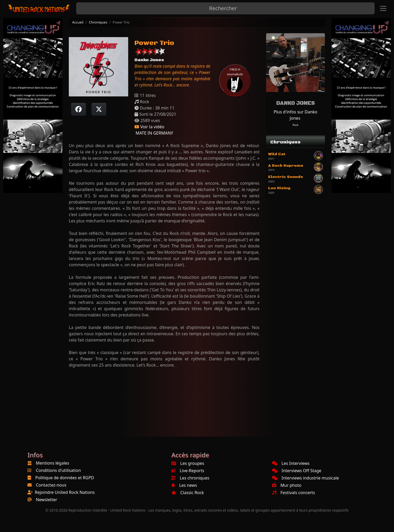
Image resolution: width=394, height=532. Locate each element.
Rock (295, 125)
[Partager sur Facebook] (78, 109)
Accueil (77, 22)
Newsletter (46, 499)
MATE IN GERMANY (153, 133)
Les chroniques (190, 478)
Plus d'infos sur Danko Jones (295, 115)
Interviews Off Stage (296, 470)
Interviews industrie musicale (305, 478)
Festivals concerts (293, 492)
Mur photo (286, 485)
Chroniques (98, 22)
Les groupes (187, 463)
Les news (184, 485)
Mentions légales (52, 463)
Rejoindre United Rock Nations (65, 492)
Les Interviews (290, 463)
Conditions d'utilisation (58, 470)
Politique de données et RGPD (64, 478)
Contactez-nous (51, 485)
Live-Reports (187, 470)
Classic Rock (187, 492)
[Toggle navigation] (383, 8)
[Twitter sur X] (98, 109)
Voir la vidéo (149, 127)
